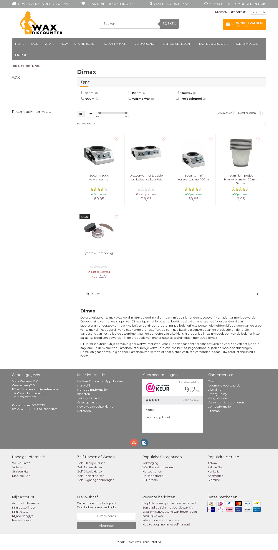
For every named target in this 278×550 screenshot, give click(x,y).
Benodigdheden (178, 43)
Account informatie (25, 503)
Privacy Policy (217, 394)
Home (19, 43)
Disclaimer (215, 389)
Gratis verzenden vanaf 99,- (44, 4)
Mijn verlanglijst (22, 516)
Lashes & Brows (213, 43)
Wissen (46, 112)
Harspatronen (152, 471)
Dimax (36, 65)
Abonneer (106, 526)
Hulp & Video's (248, 43)
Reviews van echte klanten (96, 406)
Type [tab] (85, 82)
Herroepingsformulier (92, 389)
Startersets (85, 43)
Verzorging (146, 43)
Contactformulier (220, 406)
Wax (49, 43)
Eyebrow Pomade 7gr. (99, 253)
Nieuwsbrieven (22, 520)
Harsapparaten (153, 475)
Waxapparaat (115, 43)
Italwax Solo (216, 467)
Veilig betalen (217, 398)
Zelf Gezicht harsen (90, 475)
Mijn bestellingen (24, 507)
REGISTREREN (239, 12)
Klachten (83, 394)
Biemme (214, 480)
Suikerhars (149, 480)
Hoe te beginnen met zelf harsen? (166, 524)
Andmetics (215, 475)
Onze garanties (88, 402)
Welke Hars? (21, 463)
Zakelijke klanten (89, 398)
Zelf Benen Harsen (90, 467)
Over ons (214, 381)
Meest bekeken (247, 112)
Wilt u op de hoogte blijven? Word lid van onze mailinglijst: (97, 505)
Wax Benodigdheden (157, 467)
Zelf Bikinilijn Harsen (91, 463)
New (64, 43)
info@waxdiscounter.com (30, 393)
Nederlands (258, 12)
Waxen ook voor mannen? (160, 520)
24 (263, 112)
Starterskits (20, 471)
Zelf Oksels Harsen (90, 471)
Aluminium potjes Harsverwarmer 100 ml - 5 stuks (240, 179)
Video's (17, 467)
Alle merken (225, 112)
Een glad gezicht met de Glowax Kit (167, 507)
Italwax (212, 463)
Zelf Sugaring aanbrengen (95, 480)
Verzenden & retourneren (226, 402)
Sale (34, 43)
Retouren (84, 411)
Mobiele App (21, 475)
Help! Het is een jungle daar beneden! (169, 503)
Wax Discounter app (173, 4)
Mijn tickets (20, 511)
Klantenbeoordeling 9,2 (110, 4)
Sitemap (214, 411)
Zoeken (169, 24)
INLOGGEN (221, 12)
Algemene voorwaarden (225, 385)
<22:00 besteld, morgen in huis (238, 4)
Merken (21, 54)
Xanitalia (214, 471)
